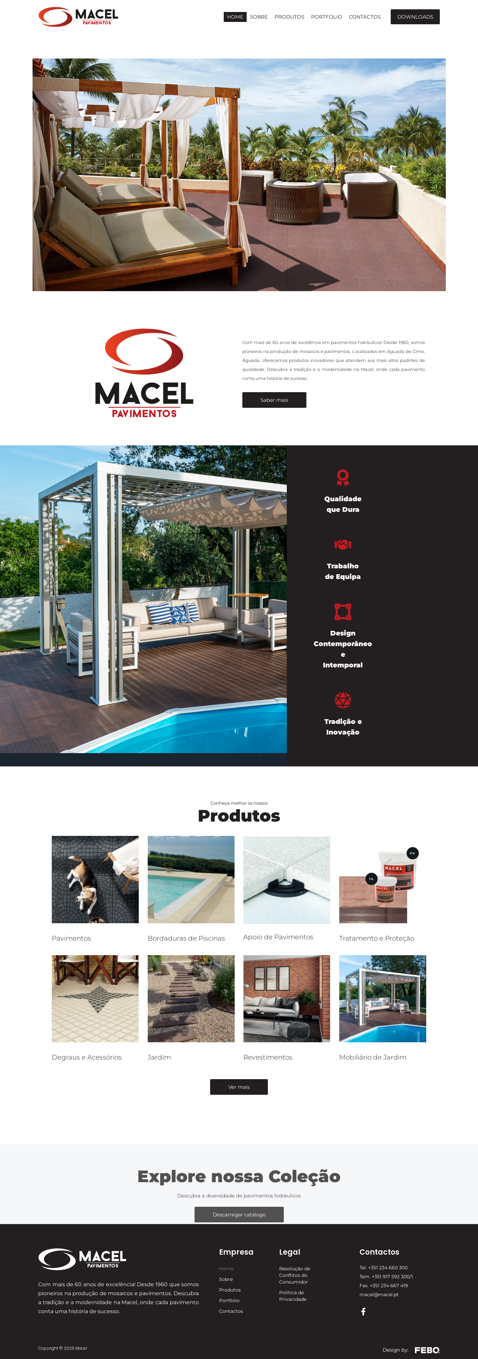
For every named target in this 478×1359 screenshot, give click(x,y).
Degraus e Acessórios (87, 1057)
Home (235, 17)
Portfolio (326, 17)
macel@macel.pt (379, 1295)
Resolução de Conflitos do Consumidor (294, 1275)
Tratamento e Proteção (376, 938)
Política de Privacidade (292, 1296)
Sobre (259, 17)
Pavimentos (71, 938)
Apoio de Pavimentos (278, 937)
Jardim (159, 1057)
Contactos (365, 17)
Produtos (289, 17)
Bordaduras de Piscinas (186, 938)
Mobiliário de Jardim (373, 1057)
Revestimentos (267, 1057)
